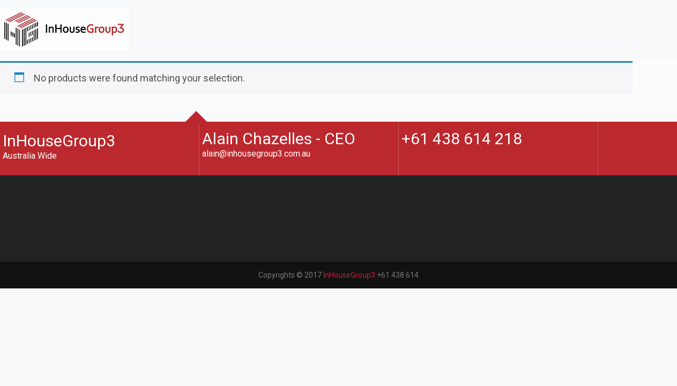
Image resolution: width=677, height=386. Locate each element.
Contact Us (45, 116)
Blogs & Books (52, 94)
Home (34, 60)
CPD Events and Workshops (80, 82)
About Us (40, 71)
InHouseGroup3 (349, 346)
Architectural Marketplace (76, 105)
